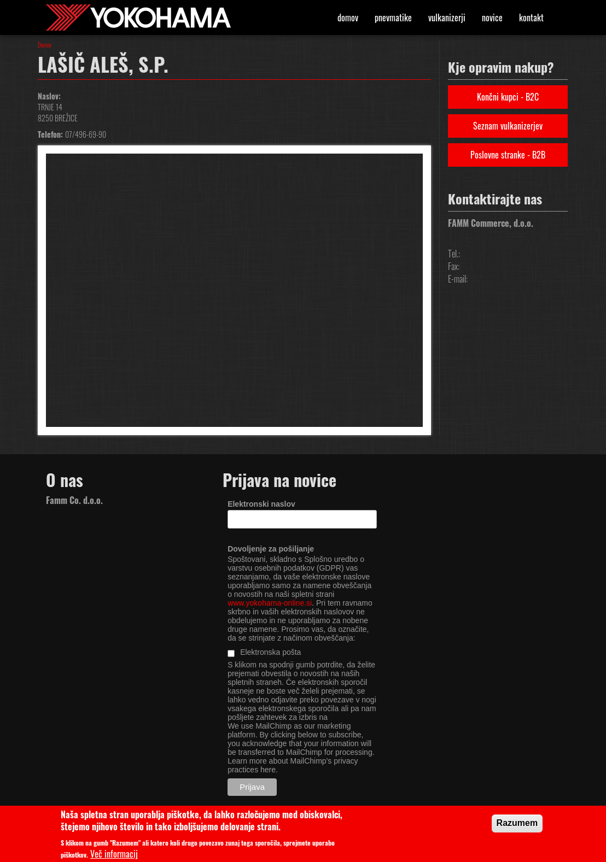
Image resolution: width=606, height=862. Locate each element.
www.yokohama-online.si (270, 603)
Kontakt (531, 17)
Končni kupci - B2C (508, 96)
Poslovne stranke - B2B (507, 154)
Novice (492, 17)
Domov (347, 17)
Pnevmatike (393, 17)
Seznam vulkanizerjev (508, 125)
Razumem (517, 826)
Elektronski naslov (261, 504)
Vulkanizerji (446, 17)
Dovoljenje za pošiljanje (271, 548)
